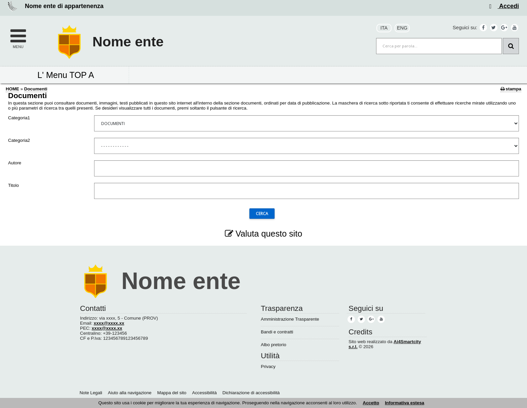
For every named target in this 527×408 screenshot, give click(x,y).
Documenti (35, 88)
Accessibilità (204, 392)
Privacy (268, 366)
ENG (402, 28)
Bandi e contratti (277, 331)
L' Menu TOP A (65, 75)
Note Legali (91, 392)
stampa (510, 88)
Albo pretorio (273, 344)
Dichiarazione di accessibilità (251, 392)
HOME (12, 88)
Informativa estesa (404, 402)
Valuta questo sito (263, 233)
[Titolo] (306, 191)
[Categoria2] (306, 146)
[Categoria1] (306, 123)
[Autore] (306, 168)
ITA (384, 28)
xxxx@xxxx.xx (109, 323)
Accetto (371, 402)
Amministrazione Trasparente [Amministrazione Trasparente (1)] (290, 319)
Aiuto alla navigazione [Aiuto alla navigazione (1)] (130, 392)
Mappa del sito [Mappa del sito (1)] (172, 392)
